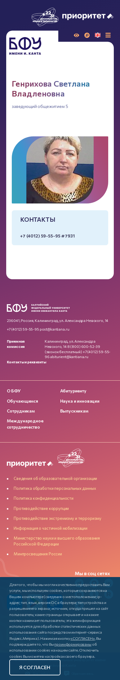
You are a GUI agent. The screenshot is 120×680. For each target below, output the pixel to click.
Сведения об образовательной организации (55, 478)
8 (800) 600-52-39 (83, 346)
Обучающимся (22, 401)
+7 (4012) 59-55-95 (23, 329)
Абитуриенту (73, 390)
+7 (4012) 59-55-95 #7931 (47, 235)
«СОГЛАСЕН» (82, 638)
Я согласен (35, 667)
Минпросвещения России (38, 553)
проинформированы (72, 644)
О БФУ (14, 390)
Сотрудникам (21, 410)
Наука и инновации (80, 401)
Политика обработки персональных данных (55, 488)
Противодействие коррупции (41, 508)
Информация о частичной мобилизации (50, 528)
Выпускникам (74, 410)
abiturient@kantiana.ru (69, 356)
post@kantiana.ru (54, 329)
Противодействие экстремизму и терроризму (57, 518)
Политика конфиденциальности (43, 498)
